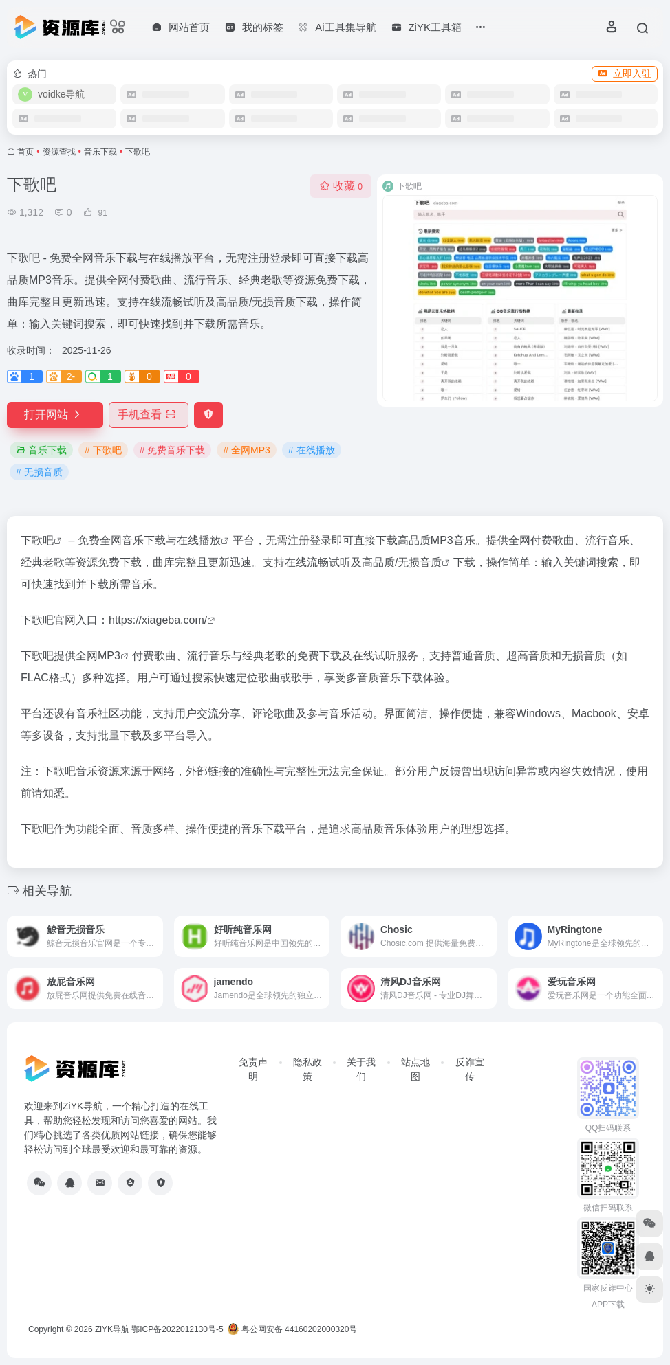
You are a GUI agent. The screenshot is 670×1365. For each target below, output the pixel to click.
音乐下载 (100, 152)
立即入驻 (624, 73)
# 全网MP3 (246, 449)
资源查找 (59, 152)
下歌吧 (37, 540)
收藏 (341, 186)
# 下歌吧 (103, 449)
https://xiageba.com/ (158, 620)
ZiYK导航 (112, 1329)
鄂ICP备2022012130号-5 (177, 1329)
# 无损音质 (39, 471)
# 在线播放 (311, 449)
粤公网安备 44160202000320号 (292, 1329)
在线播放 (199, 540)
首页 (25, 152)
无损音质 (420, 562)
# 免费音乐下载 (173, 449)
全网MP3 (98, 656)
